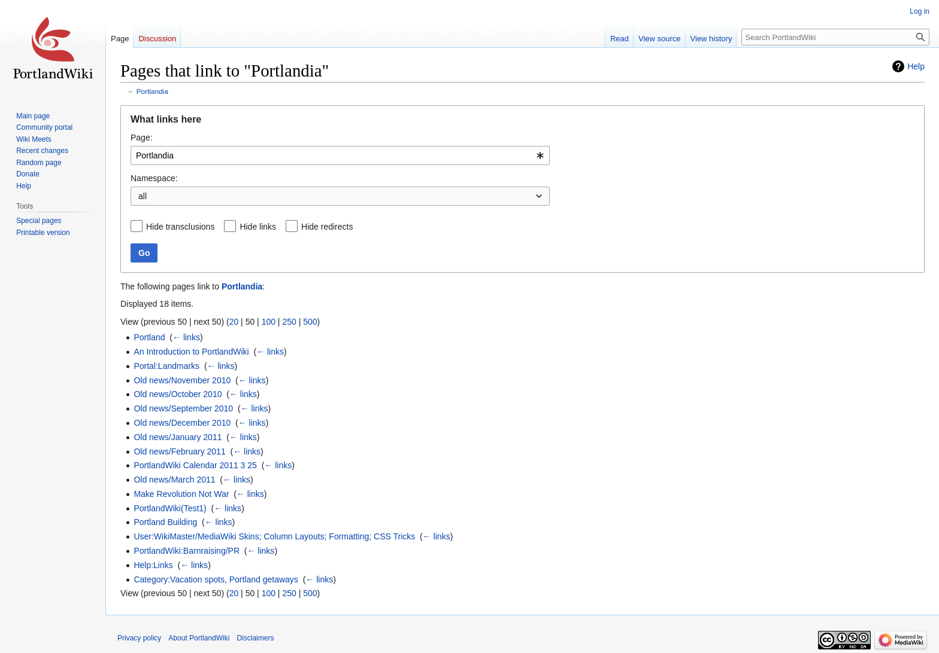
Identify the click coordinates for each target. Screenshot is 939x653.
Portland (149, 337)
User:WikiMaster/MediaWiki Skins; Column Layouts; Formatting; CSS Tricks (274, 536)
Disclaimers (255, 638)
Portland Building (165, 522)
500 (310, 321)
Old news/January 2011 (178, 437)
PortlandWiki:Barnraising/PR (187, 551)
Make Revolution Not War (181, 494)
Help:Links (153, 565)
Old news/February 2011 (179, 451)
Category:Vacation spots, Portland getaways (216, 579)
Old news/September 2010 (183, 408)
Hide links (258, 226)
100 (268, 321)
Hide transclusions (180, 226)
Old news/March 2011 (174, 479)
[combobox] (340, 155)
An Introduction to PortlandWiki (191, 351)
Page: (142, 137)
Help (916, 66)
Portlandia (152, 91)
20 (234, 321)
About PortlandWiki (198, 638)
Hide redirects (327, 226)
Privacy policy (139, 638)
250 (289, 321)
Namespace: (154, 178)
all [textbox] (142, 196)
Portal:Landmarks (166, 366)
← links (186, 337)
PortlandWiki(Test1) (170, 508)
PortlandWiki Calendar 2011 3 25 (195, 465)
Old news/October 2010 (178, 394)
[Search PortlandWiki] (835, 37)
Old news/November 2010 (182, 380)
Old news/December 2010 (182, 423)
